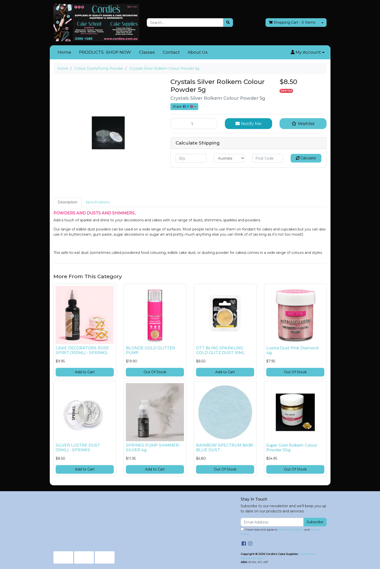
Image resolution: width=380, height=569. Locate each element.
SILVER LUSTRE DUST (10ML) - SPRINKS (78, 447)
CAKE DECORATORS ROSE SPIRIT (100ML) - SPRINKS (82, 350)
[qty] (191, 158)
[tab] (67, 202)
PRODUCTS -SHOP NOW (105, 52)
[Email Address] (272, 522)
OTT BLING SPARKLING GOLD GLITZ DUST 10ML (220, 350)
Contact (171, 52)
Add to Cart (85, 372)
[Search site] (228, 22)
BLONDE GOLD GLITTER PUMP (150, 350)
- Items (292, 22)
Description (67, 202)
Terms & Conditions (290, 529)
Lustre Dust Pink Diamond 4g (292, 350)
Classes (147, 52)
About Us (198, 52)
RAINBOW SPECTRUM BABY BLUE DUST (224, 447)
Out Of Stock (155, 372)
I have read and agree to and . (280, 531)
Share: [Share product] (183, 106)
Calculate (306, 158)
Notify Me (248, 123)
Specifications (98, 202)
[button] (307, 52)
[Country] (229, 158)
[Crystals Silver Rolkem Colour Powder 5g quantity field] (194, 123)
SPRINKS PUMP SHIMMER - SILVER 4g (153, 447)
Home (64, 52)
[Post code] (267, 158)
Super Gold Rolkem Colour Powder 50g (291, 447)
